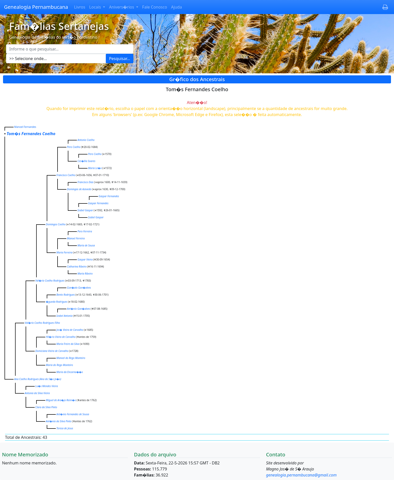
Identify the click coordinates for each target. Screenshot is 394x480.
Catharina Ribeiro (77, 266)
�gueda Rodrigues (56, 301)
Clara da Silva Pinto (46, 407)
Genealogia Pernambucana (36, 7)
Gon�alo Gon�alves (79, 287)
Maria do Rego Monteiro (59, 365)
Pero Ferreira (85, 231)
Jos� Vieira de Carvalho (70, 330)
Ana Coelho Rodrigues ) (37, 379)
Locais (95, 7)
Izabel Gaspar (85, 210)
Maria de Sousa (86, 245)
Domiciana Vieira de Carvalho (51, 351)
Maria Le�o (95, 168)
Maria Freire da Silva (68, 344)
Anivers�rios (122, 7)
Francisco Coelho (66, 175)
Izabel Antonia (65, 315)
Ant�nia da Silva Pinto (59, 421)
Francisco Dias (85, 182)
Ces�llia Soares (86, 161)
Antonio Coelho (86, 140)
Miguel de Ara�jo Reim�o (61, 400)
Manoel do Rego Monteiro (71, 358)
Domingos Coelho (56, 224)
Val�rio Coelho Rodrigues (50, 280)
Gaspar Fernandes (109, 196)
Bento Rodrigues (66, 294)
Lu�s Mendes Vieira (46, 386)
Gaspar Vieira (85, 259)
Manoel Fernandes (25, 127)
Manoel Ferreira (76, 238)
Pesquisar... (119, 58)
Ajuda (176, 7)
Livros (79, 7)
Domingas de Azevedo (79, 189)
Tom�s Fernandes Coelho (31, 133)
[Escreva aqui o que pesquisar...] (69, 49)
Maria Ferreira (64, 252)
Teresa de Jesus (65, 428)
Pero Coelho (73, 147)
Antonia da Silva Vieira (37, 393)
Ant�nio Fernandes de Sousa (73, 414)
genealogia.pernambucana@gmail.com (301, 475)
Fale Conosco (154, 7)
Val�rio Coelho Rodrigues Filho (42, 323)
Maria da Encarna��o (70, 372)
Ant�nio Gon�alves (78, 308)
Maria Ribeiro (85, 273)
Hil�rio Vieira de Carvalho (61, 337)
